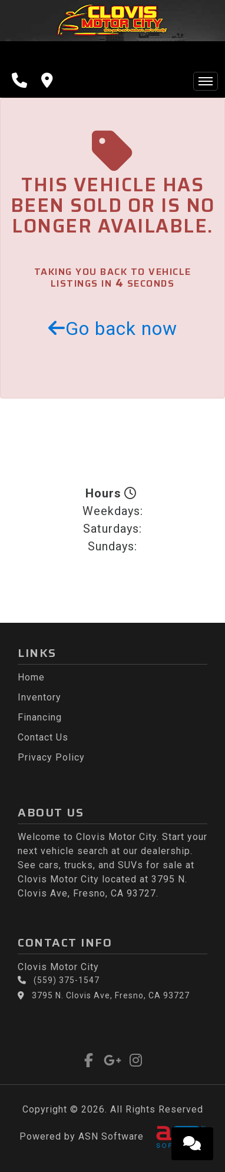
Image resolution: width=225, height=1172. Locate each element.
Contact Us (43, 737)
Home (31, 677)
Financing (40, 717)
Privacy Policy (51, 757)
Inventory (39, 697)
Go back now (112, 328)
